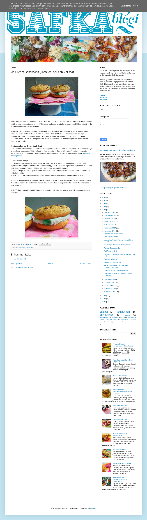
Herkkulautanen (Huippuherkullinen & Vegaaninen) (120, 479)
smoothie (114, 317)
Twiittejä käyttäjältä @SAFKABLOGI (112, 188)
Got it (135, 6)
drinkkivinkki (106, 314)
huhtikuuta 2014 (110, 282)
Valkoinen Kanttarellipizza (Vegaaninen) (117, 150)
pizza (127, 315)
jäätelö (28, 247)
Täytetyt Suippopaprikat (112, 248)
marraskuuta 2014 (110, 215)
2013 (104, 296)
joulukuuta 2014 (110, 212)
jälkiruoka (22, 247)
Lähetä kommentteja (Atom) (24, 267)
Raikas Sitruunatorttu (120, 376)
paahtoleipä (104, 317)
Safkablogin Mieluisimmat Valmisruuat (117, 245)
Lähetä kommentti (20, 259)
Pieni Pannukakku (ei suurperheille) (120, 434)
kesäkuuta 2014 (110, 231)
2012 (104, 299)
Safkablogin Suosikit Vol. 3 (113, 262)
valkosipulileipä (112, 319)
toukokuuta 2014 (110, 279)
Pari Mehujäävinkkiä (111, 259)
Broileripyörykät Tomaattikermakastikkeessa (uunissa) (122, 392)
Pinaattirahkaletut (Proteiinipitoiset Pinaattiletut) (123, 345)
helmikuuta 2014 (110, 289)
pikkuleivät (133, 319)
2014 (104, 210)
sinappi (102, 319)
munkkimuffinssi (123, 319)
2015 (104, 207)
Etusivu (51, 264)
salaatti (104, 311)
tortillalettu (133, 322)
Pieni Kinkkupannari (111, 237)
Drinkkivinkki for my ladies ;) (122, 463)
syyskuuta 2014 (110, 222)
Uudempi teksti (16, 264)
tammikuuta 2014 (110, 292)
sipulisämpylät (124, 322)
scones (115, 322)
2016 (104, 204)
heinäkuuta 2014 (110, 228)
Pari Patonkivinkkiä (110, 251)
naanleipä (131, 317)
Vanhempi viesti (85, 264)
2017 (104, 200)
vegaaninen (123, 311)
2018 (104, 197)
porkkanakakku (106, 322)
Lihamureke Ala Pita (120, 420)
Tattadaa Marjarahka (120, 406)
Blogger (93, 508)
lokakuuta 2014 (109, 219)
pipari (32, 247)
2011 (104, 302)
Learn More (126, 6)
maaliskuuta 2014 (110, 285)
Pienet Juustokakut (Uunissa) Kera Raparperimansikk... (116, 266)
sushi (123, 317)
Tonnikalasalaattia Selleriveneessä (116, 270)
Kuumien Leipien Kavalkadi (113, 234)
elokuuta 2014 (109, 225)
